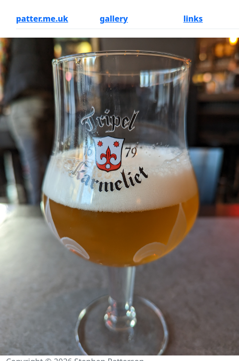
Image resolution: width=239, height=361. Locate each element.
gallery (114, 18)
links (193, 18)
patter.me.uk (42, 18)
